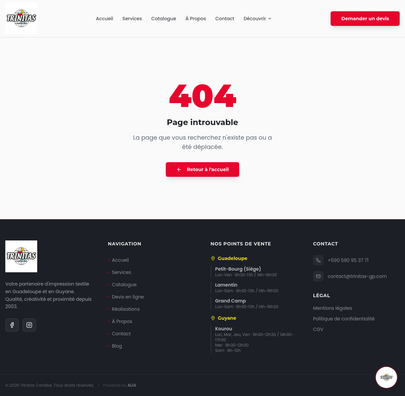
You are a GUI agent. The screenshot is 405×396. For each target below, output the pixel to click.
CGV (318, 329)
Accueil (104, 18)
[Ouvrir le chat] (386, 377)
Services (132, 18)
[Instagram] (29, 325)
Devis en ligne (126, 297)
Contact (224, 18)
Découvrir (258, 18)
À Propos (195, 18)
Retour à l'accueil (202, 169)
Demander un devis (365, 19)
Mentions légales (332, 308)
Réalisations (124, 309)
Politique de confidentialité (343, 318)
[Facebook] (12, 325)
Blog (115, 346)
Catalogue (163, 18)
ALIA (132, 385)
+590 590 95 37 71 (340, 260)
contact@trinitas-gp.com (350, 276)
